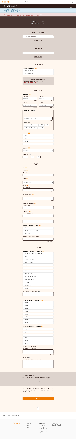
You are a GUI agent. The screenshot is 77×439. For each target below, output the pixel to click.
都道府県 (25, 178)
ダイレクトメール (28, 268)
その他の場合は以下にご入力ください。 (31, 291)
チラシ (26, 271)
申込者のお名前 (27, 116)
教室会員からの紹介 (29, 279)
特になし (26, 322)
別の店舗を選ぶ (37, 40)
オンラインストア (34, 2)
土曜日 (26, 317)
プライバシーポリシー (38, 382)
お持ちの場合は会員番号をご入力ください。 (31, 236)
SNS (25, 256)
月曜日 (26, 302)
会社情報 (27, 427)
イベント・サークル (29, 265)
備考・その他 (26, 357)
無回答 (26, 144)
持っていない (27, 233)
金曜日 (26, 314)
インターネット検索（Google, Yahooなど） (34, 253)
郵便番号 (25, 170)
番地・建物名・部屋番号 (28, 194)
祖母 (41, 125)
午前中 (26, 329)
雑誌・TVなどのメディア (30, 276)
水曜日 (26, 308)
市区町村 (25, 185)
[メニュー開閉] (70, 6)
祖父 (35, 125)
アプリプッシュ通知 (29, 259)
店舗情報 (26, 2)
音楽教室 (43, 2)
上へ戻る (38, 408)
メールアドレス (27, 211)
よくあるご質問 (28, 423)
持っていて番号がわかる (29, 228)
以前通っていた (28, 285)
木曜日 (26, 311)
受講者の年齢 (26, 148)
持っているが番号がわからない (31, 230)
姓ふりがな (25, 102)
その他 (41, 127)
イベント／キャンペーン (64, 2)
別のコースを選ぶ (38, 56)
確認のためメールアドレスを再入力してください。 (32, 219)
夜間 (25, 337)
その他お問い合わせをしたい (30, 73)
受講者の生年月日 (27, 154)
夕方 (25, 335)
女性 (25, 138)
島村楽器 (4, 415)
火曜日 (26, 305)
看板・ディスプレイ (28, 273)
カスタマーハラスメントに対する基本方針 (43, 429)
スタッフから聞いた (29, 262)
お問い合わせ (28, 429)
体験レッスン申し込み (16, 415)
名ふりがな (41, 102)
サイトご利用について (43, 427)
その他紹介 (27, 282)
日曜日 (26, 319)
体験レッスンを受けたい (29, 70)
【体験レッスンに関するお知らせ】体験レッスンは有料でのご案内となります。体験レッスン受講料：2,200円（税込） (13, 10)
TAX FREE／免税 (42, 423)
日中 (25, 332)
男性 (25, 135)
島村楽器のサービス (52, 2)
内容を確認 (38, 398)
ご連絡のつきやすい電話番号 (29, 203)
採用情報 (27, 425)
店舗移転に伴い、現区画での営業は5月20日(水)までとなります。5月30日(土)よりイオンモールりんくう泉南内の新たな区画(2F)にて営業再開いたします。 (23, 14)
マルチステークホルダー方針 (43, 432)
